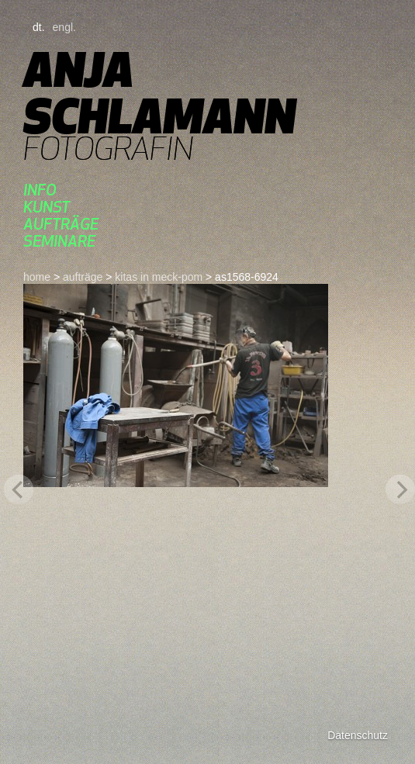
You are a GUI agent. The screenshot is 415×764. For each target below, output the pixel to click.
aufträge (61, 223)
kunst (46, 206)
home (36, 277)
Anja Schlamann (159, 93)
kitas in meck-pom (158, 277)
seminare (59, 240)
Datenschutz (357, 735)
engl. (64, 27)
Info (40, 189)
